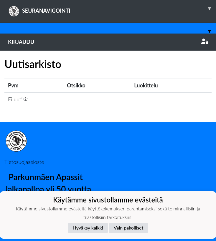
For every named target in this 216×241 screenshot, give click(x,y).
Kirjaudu (108, 42)
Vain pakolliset (129, 227)
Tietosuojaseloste (24, 162)
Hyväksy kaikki (88, 227)
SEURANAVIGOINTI (112, 8)
